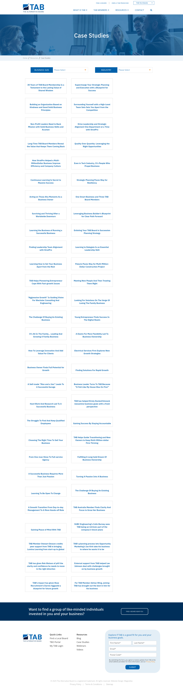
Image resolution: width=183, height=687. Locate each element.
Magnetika (128, 681)
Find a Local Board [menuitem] (59, 638)
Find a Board (101, 3)
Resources (34, 58)
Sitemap (109, 684)
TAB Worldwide (142, 3)
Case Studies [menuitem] (83, 642)
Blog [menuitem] (79, 638)
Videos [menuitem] (80, 649)
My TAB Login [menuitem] (56, 645)
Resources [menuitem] (121, 10)
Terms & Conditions (93, 684)
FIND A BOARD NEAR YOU (134, 611)
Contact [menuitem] (139, 10)
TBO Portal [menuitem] (55, 642)
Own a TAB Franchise (120, 3)
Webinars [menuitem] (81, 645)
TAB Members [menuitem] (100, 10)
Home (25, 58)
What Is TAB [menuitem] (79, 10)
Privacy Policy (150, 662)
